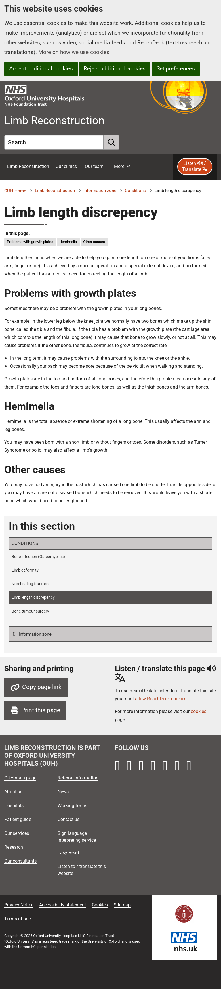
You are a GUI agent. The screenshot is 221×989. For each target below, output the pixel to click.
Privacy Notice (18, 905)
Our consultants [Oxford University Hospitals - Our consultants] (20, 861)
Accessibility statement (62, 905)
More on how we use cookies (73, 52)
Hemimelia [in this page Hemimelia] (68, 242)
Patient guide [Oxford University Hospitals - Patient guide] (17, 819)
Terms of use (17, 918)
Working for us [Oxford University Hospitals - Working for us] (72, 805)
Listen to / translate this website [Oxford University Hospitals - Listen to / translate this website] (82, 870)
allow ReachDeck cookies (160, 699)
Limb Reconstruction (55, 190)
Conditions (135, 190)
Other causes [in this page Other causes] (94, 242)
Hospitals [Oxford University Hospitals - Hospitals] (14, 805)
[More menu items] (122, 166)
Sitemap (122, 905)
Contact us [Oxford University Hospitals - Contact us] (68, 819)
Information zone (99, 190)
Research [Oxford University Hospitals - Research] (13, 847)
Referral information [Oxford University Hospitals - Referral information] (78, 778)
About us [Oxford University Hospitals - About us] (13, 791)
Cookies (100, 905)
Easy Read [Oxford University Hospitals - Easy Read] (68, 852)
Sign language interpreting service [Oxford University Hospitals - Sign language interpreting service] (77, 837)
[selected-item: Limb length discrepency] (110, 597)
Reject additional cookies (115, 68)
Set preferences (176, 68)
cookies (198, 711)
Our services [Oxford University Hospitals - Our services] (16, 833)
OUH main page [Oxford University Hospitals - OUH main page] (20, 778)
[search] (111, 142)
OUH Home (15, 190)
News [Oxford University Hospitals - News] (63, 791)
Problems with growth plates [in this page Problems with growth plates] (30, 242)
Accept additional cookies (41, 68)
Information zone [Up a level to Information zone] (35, 634)
